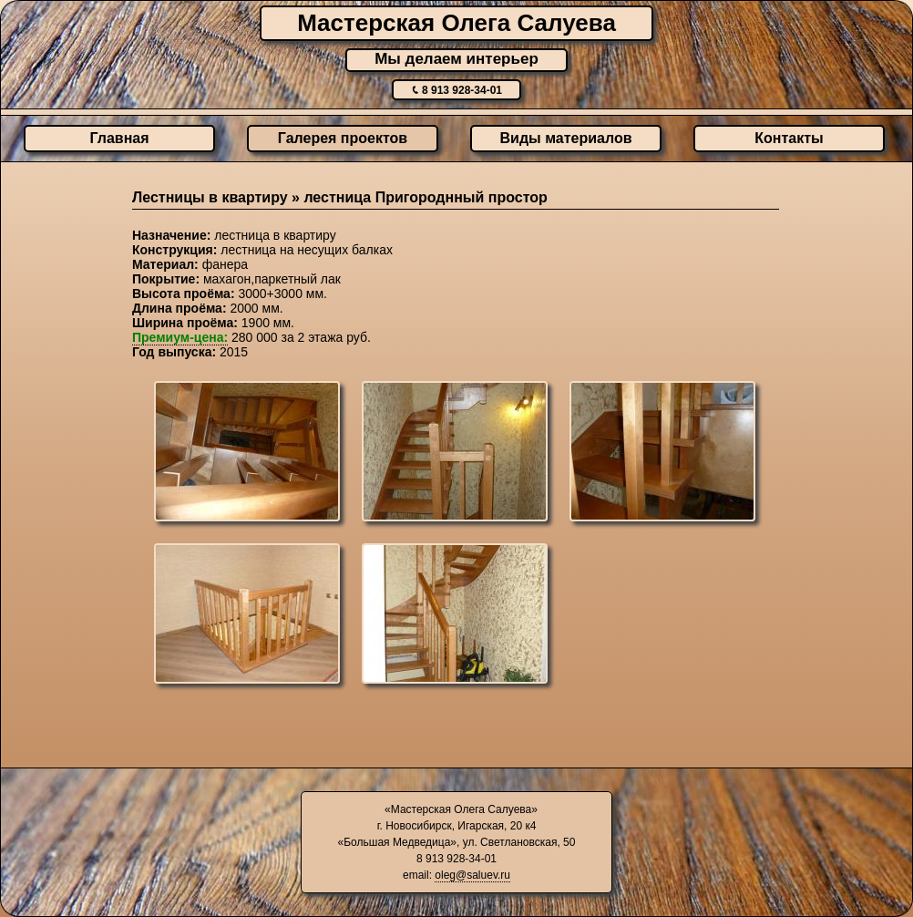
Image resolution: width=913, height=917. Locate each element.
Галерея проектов (342, 138)
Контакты (788, 138)
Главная (119, 138)
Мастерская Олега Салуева (456, 22)
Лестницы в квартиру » (217, 197)
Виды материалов (566, 138)
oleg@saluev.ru (472, 875)
